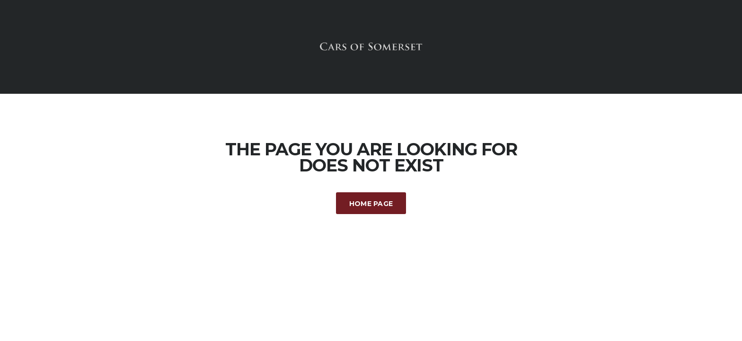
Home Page (371, 203)
